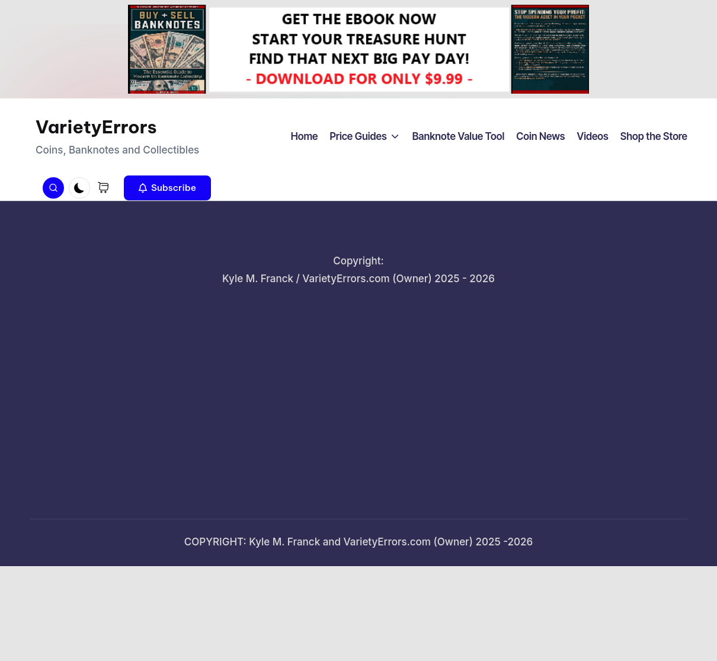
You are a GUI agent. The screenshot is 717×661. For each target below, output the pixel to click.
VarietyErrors (96, 127)
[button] (167, 187)
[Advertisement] (358, 394)
